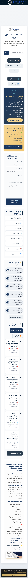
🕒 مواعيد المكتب (17, 233)
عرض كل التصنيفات (15, 317)
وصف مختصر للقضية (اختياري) (15, 182)
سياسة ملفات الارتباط (18, 572)
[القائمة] (2, 2)
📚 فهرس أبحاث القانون (15, 248)
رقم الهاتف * (19, 168)
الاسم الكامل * (19, 162)
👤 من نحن (18, 223)
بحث (6, 53)
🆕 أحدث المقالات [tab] (16, 330)
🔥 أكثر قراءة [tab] (17, 336)
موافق (14, 575)
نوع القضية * (19, 175)
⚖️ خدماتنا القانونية (14, 79)
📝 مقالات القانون (17, 243)
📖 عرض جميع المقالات (14, 453)
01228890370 (14, 542)
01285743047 (14, 540)
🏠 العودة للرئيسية (14, 60)
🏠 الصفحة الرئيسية (16, 218)
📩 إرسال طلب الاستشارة (14, 201)
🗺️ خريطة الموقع (14, 84)
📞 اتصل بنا (14, 70)
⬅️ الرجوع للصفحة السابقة (14, 65)
